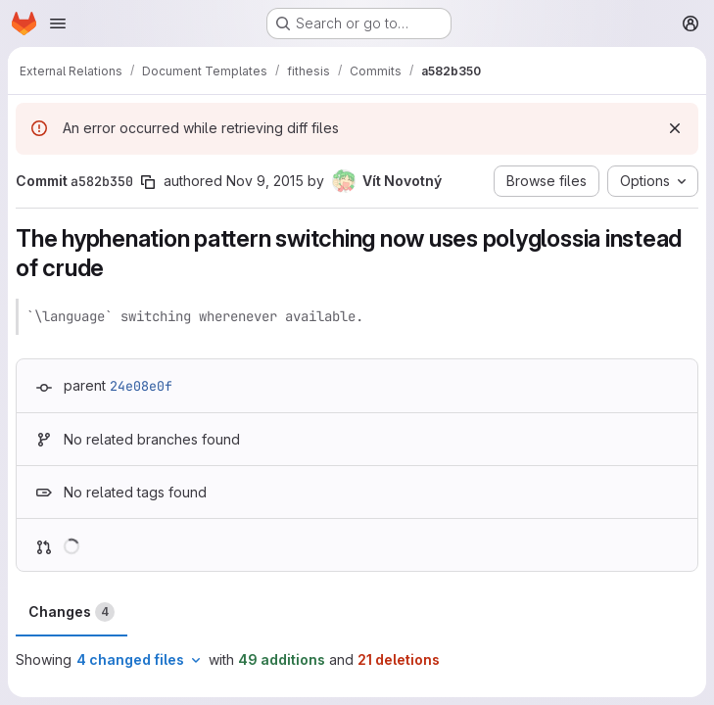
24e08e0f (141, 386)
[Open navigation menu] (57, 23)
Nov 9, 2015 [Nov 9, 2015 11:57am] (265, 180)
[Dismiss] (675, 128)
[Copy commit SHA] (148, 182)
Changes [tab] (71, 612)
